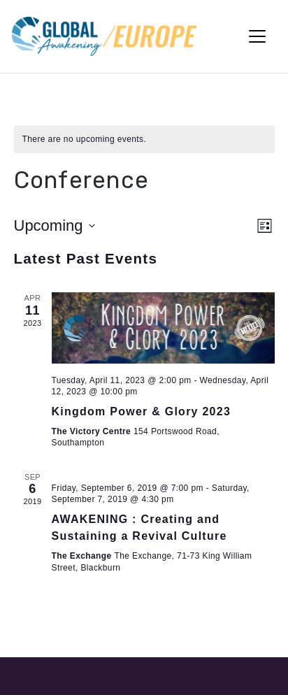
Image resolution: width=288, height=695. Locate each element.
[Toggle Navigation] (257, 36)
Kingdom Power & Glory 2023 (141, 411)
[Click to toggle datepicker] (54, 225)
